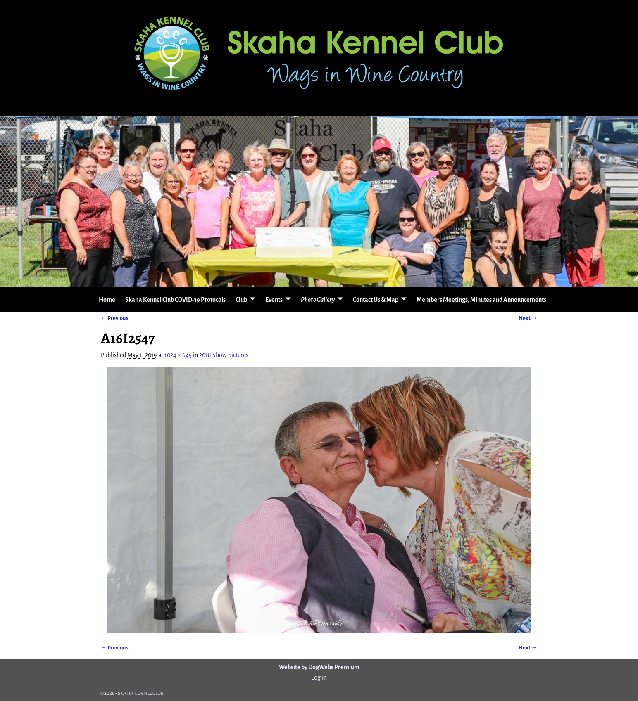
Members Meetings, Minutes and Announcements (481, 299)
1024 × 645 (178, 355)
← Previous (115, 318)
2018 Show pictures (223, 355)
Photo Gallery (318, 299)
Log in (319, 677)
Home (107, 299)
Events (274, 299)
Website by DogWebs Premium (319, 667)
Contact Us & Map (375, 299)
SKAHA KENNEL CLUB (141, 693)
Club (241, 299)
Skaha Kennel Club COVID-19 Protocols (175, 299)
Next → (528, 318)
